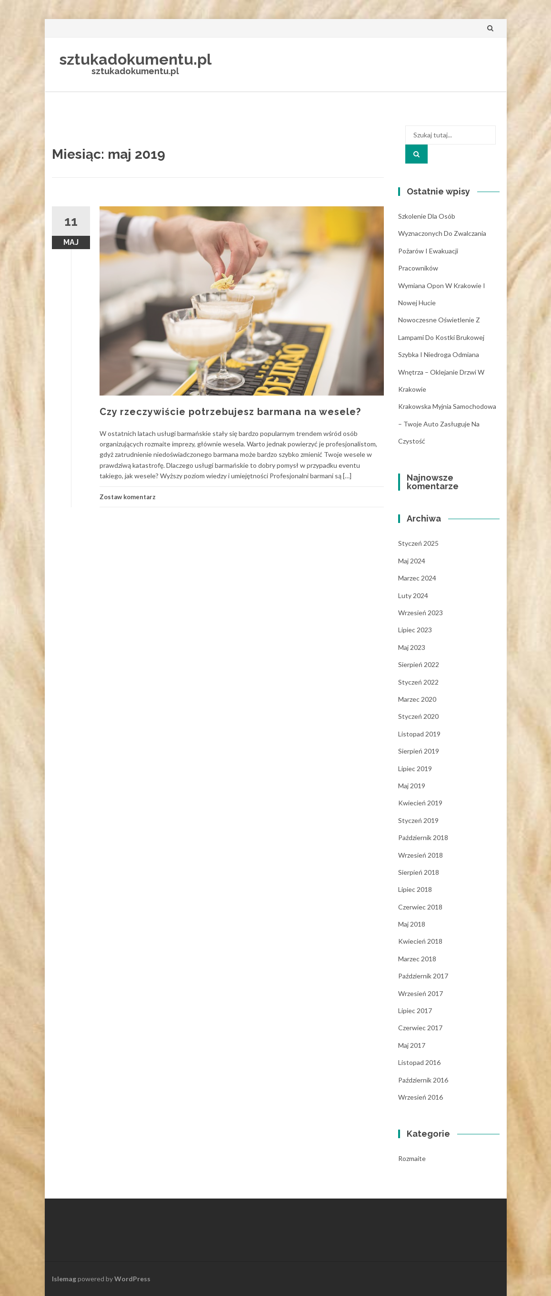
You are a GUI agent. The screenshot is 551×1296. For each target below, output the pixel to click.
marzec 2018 (417, 959)
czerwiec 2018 (420, 907)
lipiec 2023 (415, 630)
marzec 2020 (417, 699)
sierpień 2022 (418, 664)
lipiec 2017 (415, 1010)
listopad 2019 (419, 734)
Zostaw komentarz (128, 497)
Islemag (64, 1279)
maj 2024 (411, 561)
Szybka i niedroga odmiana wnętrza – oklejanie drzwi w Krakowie (441, 371)
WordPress (132, 1279)
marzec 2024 (417, 578)
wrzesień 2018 (420, 855)
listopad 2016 (419, 1062)
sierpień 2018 (418, 872)
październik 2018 (423, 837)
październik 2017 (423, 976)
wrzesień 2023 (420, 613)
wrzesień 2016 (420, 1097)
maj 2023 (411, 647)
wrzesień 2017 (420, 993)
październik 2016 (423, 1080)
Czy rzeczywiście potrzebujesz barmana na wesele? (230, 411)
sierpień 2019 (418, 751)
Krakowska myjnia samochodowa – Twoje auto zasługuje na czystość (447, 423)
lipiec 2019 (415, 768)
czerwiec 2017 (420, 1028)
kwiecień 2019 (420, 803)
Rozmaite (412, 1158)
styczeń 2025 (418, 543)
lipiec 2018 (415, 889)
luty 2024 (413, 595)
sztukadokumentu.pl (135, 59)
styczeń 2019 (418, 820)
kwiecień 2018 (420, 941)
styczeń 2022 (418, 682)
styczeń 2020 (418, 716)
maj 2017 (411, 1045)
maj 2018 (411, 924)
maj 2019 (411, 786)
